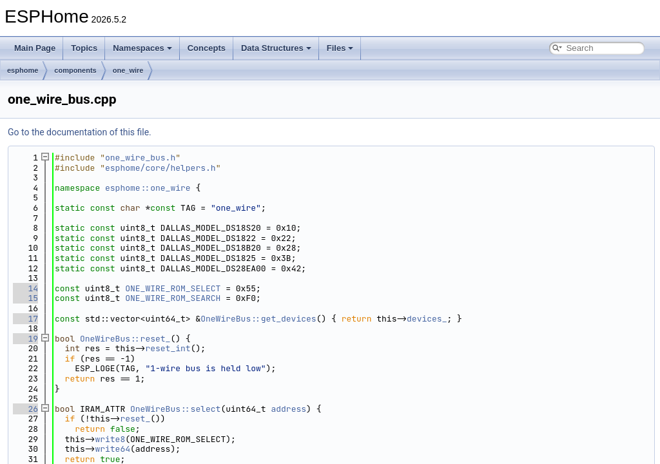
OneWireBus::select (175, 408)
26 (25, 408)
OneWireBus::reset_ (125, 338)
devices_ (427, 318)
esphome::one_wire (148, 187)
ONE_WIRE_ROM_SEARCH (172, 298)
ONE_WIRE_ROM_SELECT (172, 288)
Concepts (207, 48)
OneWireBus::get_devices (258, 318)
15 (25, 298)
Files (340, 48)
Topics (84, 48)
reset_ (135, 418)
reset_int (167, 348)
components (75, 70)
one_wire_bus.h (140, 157)
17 (25, 318)
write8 (110, 439)
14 (25, 288)
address (288, 408)
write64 (112, 448)
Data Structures (276, 48)
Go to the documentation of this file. (79, 132)
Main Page (34, 48)
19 (25, 338)
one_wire (128, 70)
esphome (22, 70)
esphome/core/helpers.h (160, 167)
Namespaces (142, 48)
